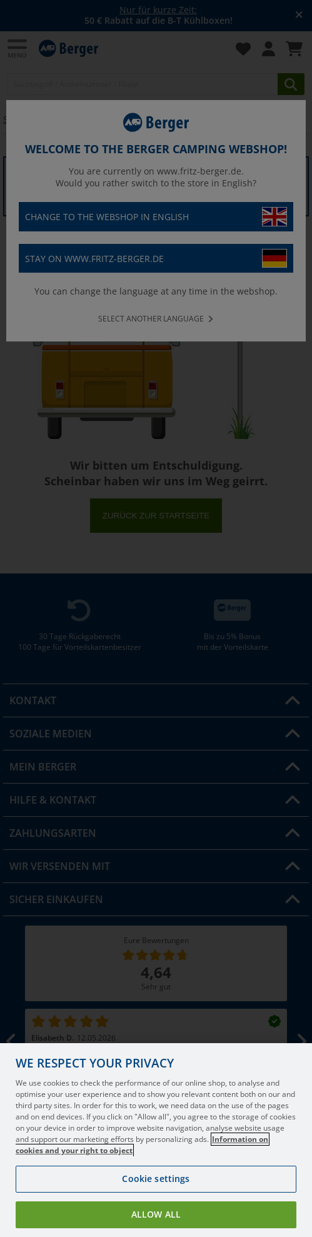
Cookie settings (155, 1199)
